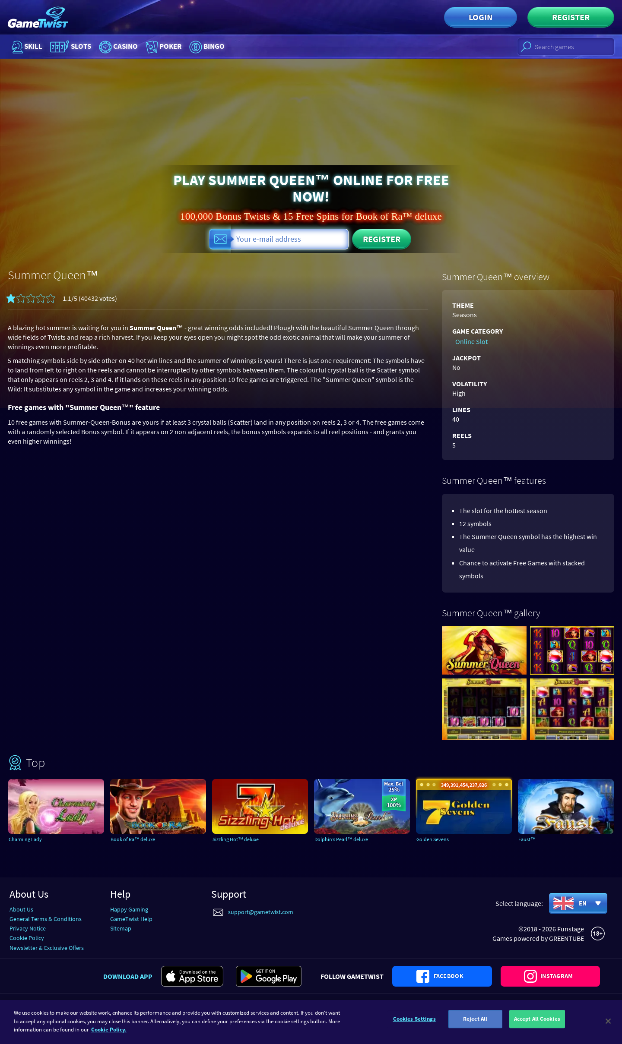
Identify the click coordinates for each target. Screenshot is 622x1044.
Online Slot (468, 340)
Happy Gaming (129, 908)
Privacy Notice (28, 927)
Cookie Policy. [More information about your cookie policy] (109, 1029)
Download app (127, 984)
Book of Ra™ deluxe (141, 839)
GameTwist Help (131, 918)
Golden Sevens (438, 839)
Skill (25, 46)
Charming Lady (32, 839)
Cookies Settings (414, 1021)
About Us (21, 908)
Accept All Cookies (537, 1021)
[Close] (608, 1021)
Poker (183, 46)
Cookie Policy (27, 937)
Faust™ (531, 839)
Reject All (475, 1021)
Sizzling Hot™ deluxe (244, 839)
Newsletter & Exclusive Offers (47, 947)
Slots (76, 46)
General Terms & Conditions (46, 918)
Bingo (233, 46)
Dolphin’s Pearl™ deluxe (350, 839)
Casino (130, 46)
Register (571, 17)
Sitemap (120, 927)
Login (480, 17)
